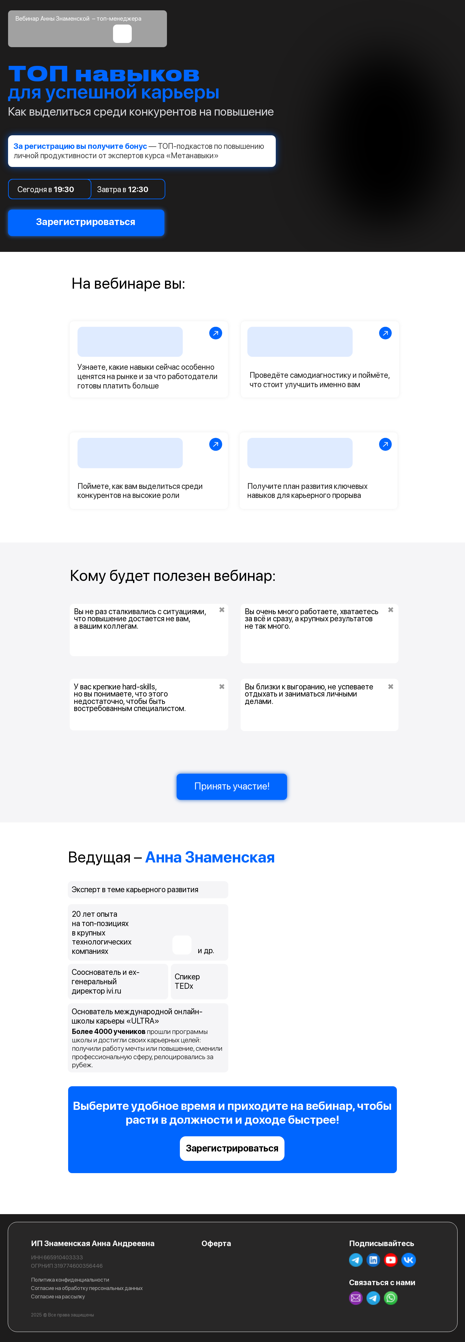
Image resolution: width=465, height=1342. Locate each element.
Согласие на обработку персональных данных (87, 1288)
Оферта (216, 1243)
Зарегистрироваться (232, 1148)
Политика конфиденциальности (70, 1279)
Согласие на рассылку (58, 1296)
